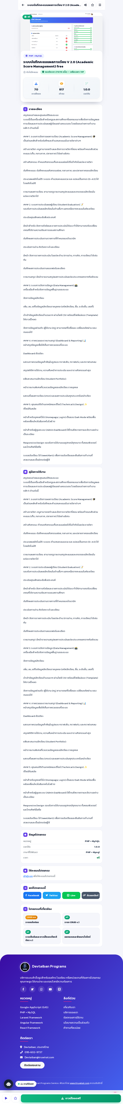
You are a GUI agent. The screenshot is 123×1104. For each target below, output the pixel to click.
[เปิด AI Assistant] (8, 1084)
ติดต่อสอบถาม (32, 1065)
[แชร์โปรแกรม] (85, 5)
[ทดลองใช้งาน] (6, 1098)
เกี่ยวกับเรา (69, 1007)
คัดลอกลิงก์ (90, 895)
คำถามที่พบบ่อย (72, 1028)
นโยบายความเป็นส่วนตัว (76, 1023)
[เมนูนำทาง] (100, 5)
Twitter (52, 895)
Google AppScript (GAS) (34, 1007)
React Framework (30, 1028)
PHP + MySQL (28, 1012)
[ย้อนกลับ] (23, 5)
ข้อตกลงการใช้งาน (73, 1017)
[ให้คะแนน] (92, 5)
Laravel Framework (31, 1017)
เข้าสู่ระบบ (28, 876)
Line (71, 895)
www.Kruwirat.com (79, 1083)
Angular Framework (31, 1023)
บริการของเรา (71, 1012)
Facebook (32, 895)
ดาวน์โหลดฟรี (71, 1098)
